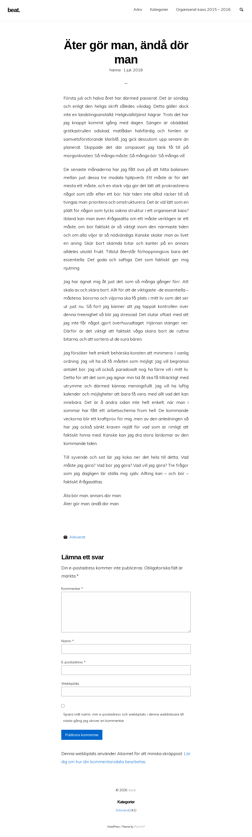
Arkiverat (77, 536)
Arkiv (137, 9)
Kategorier (159, 9)
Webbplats (70, 683)
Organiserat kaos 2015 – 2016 (203, 9)
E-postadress (73, 662)
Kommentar (72, 588)
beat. (132, 790)
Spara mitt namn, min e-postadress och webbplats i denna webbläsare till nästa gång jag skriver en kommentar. (123, 717)
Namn (67, 641)
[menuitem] (137, 9)
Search (244, 9)
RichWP (139, 826)
